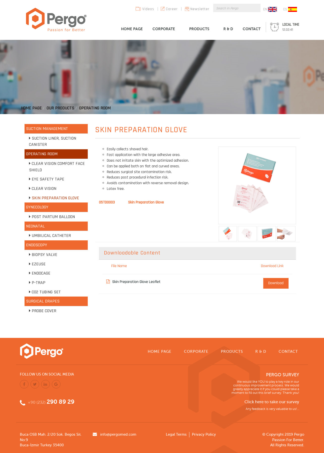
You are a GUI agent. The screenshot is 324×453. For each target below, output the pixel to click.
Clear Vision (44, 188)
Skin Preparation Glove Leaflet (133, 281)
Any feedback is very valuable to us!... (272, 409)
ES (290, 9)
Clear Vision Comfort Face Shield (57, 167)
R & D (228, 29)
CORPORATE (163, 29)
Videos (148, 9)
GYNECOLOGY (37, 207)
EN (270, 9)
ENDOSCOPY (36, 245)
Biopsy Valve (44, 254)
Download (276, 283)
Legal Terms (176, 434)
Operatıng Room (95, 108)
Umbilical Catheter (51, 235)
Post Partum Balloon (53, 217)
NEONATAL (35, 226)
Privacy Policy (204, 434)
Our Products (60, 108)
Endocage (41, 273)
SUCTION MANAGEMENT (47, 128)
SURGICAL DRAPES (42, 301)
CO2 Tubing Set (46, 292)
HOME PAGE (132, 29)
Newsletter (199, 9)
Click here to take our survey (271, 402)
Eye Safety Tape (48, 179)
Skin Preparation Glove (55, 198)
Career (172, 9)
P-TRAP (38, 282)
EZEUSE (39, 264)
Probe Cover (44, 311)
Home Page (31, 108)
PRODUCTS (199, 29)
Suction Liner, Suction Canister (52, 141)
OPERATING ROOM (42, 154)
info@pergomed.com (118, 434)
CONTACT (252, 29)
